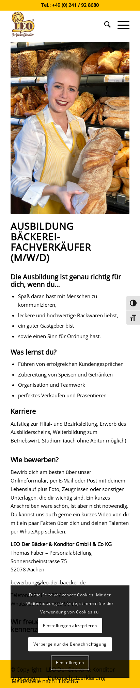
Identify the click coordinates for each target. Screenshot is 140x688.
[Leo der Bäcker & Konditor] (58, 24)
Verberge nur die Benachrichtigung (70, 644)
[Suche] (104, 24)
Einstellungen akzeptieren (70, 626)
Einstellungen (70, 662)
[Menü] (120, 24)
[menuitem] (104, 24)
